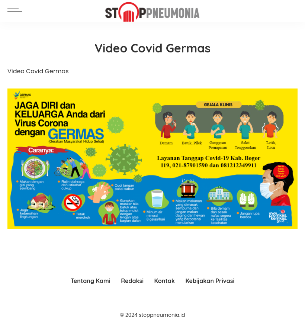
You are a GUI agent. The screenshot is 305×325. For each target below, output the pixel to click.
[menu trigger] (16, 11)
